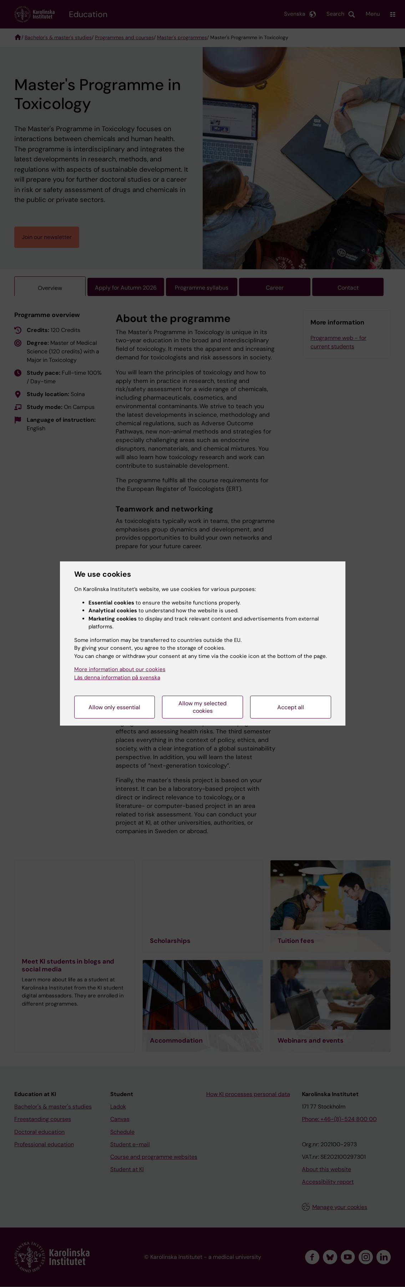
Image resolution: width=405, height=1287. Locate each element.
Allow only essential (114, 707)
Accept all (290, 707)
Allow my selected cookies (202, 707)
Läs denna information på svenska (117, 677)
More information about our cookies (120, 669)
